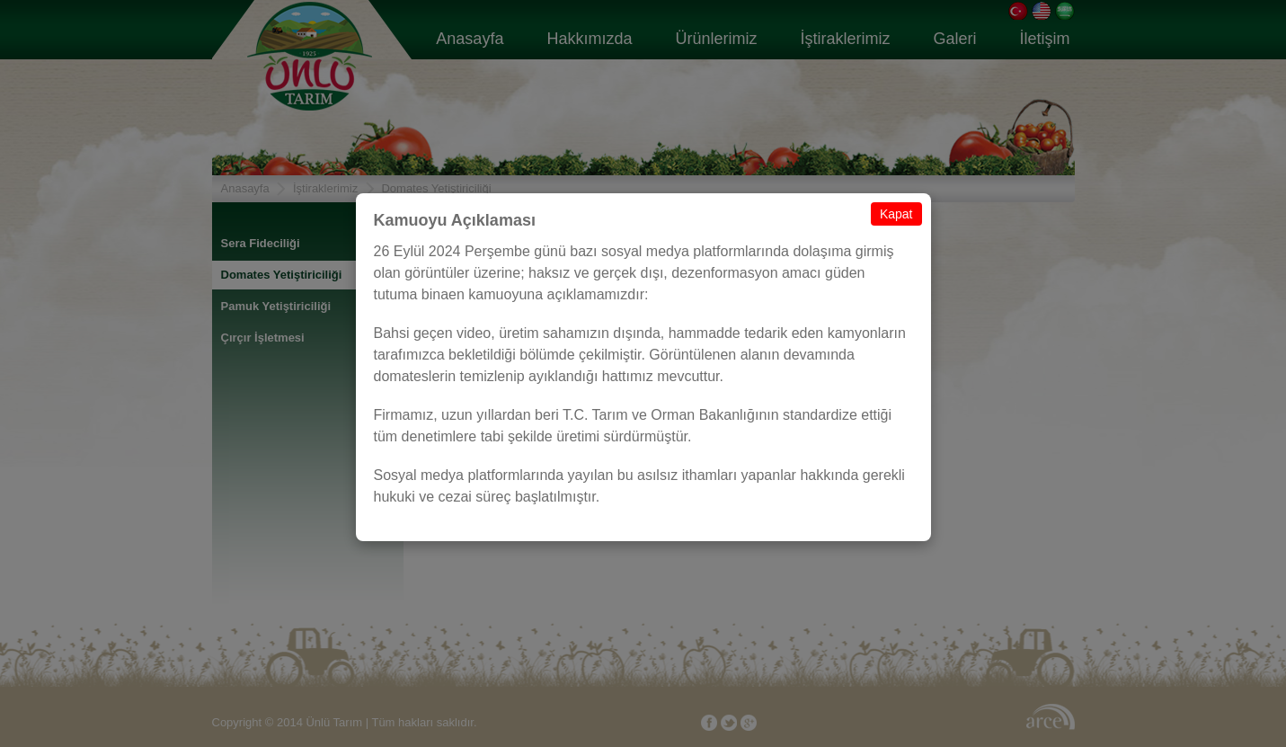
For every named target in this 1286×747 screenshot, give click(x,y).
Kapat (896, 214)
